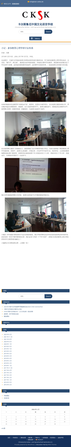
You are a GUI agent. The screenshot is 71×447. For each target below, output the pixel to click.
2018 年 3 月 (8, 361)
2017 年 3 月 (8, 375)
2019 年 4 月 (8, 353)
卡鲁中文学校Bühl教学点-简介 (13, 309)
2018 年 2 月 (8, 363)
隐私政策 (30, 439)
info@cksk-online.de (36, 2)
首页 (9, 437)
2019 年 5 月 (8, 351)
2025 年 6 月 (8, 334)
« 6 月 (3, 428)
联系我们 (53, 437)
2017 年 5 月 (8, 373)
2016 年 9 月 (8, 382)
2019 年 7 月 (8, 349)
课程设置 (23, 437)
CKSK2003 (15, 4)
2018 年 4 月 (8, 358)
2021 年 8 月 (8, 339)
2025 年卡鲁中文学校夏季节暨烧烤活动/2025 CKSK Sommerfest (23, 307)
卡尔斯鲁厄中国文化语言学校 (35, 24)
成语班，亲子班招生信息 (11, 314)
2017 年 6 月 (8, 370)
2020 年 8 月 (8, 342)
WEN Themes (52, 444)
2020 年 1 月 (8, 344)
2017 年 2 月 (8, 377)
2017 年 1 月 (8, 380)
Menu (35, 38)
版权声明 (60, 437)
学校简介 (15, 437)
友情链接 (45, 437)
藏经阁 (30, 437)
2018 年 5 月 (8, 356)
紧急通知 (6, 316)
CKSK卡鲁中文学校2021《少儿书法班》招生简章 (18, 311)
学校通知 (6, 396)
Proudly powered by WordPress (24, 444)
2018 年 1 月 (8, 365)
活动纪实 (6, 398)
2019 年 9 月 (8, 346)
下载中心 (37, 437)
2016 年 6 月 (8, 385)
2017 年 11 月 (8, 368)
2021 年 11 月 (8, 337)
